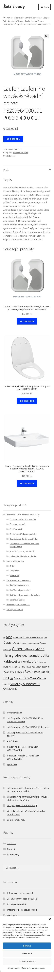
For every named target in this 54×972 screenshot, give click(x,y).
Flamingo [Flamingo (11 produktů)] (7, 649)
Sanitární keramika (33, 17)
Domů (9, 17)
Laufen (12, 156)
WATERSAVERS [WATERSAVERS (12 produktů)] (10, 688)
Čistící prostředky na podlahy (23, 534)
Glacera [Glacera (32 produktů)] (29, 649)
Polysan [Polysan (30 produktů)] (19, 672)
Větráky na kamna (14, 609)
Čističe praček (16, 529)
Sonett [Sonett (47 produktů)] (18, 678)
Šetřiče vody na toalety (20, 590)
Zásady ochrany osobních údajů (33, 968)
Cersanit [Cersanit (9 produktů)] (39, 637)
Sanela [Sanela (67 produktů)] (45, 672)
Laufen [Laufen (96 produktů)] (33, 661)
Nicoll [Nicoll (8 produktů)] (34, 667)
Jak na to (11, 843)
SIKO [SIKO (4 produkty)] (11, 679)
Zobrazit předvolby (27, 961)
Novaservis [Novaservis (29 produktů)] (43, 666)
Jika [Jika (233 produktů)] (46, 655)
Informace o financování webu (22, 909)
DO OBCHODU (13, 138)
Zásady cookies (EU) (16, 904)
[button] (49, 919)
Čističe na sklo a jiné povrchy (23, 519)
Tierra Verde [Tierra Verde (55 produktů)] (38, 678)
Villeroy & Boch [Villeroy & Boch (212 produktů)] (22, 684)
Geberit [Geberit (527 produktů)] (18, 648)
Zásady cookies (13, 968)
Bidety (13, 566)
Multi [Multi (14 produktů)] (5, 666)
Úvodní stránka (14, 712)
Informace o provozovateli (20, 893)
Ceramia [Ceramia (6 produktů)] (32, 637)
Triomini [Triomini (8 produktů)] (6, 684)
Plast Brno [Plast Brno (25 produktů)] (9, 672)
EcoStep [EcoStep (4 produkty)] (30, 643)
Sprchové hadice (17, 599)
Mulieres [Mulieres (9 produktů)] (42, 662)
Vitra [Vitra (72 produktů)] (37, 684)
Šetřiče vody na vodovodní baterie (25, 595)
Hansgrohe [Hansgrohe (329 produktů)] (12, 655)
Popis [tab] (6, 170)
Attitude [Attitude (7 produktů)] (25, 637)
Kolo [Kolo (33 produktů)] (25, 661)
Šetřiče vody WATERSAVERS (18, 580)
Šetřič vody (14, 6)
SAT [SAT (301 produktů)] (6, 677)
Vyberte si (18, 17)
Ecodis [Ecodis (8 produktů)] (16, 643)
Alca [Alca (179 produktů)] (9, 637)
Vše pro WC (14, 575)
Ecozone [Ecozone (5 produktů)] (36, 643)
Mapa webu (12, 915)
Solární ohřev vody (16, 819)
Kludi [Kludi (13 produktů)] (19, 662)
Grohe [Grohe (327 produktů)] (39, 648)
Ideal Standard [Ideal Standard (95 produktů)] (31, 655)
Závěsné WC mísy (15, 21)
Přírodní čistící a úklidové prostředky (22, 514)
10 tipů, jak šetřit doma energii (22, 805)
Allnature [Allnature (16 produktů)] (17, 637)
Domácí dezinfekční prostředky (24, 539)
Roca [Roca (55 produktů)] (37, 672)
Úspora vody (13, 854)
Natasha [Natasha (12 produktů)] (13, 666)
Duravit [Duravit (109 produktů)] (8, 642)
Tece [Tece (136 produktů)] (26, 678)
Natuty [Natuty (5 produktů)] (29, 667)
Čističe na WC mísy (18, 524)
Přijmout (27, 945)
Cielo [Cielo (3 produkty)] (45, 638)
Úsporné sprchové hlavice (18, 604)
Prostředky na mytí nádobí (22, 551)
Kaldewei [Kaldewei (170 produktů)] (10, 661)
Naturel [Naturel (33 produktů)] (21, 666)
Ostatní (11, 849)
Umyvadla (14, 570)
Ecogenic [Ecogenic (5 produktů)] (23, 643)
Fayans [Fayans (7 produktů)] (43, 643)
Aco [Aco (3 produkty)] (4, 638)
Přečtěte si (12, 741)
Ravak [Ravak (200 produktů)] (29, 671)
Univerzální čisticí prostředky (23, 556)
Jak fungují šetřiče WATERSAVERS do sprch (28, 727)
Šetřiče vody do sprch (19, 585)
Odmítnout (27, 953)
